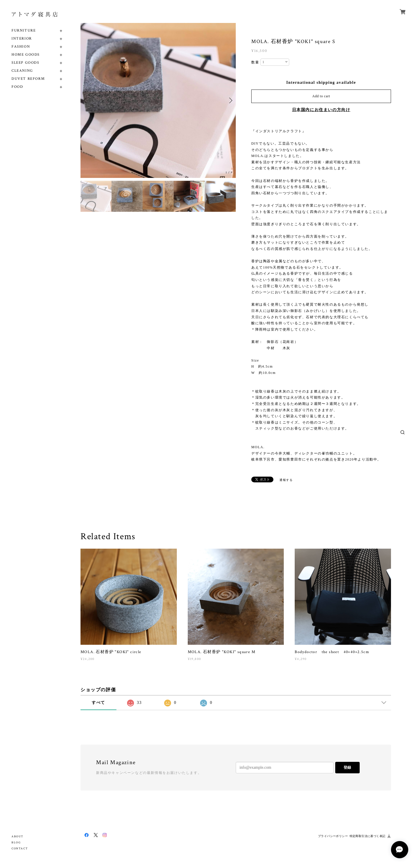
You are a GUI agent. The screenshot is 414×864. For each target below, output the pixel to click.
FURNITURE (24, 30)
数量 (255, 62)
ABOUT (18, 836)
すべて (98, 702)
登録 (347, 767)
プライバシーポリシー (333, 836)
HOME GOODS (26, 55)
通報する (286, 479)
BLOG (16, 842)
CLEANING (22, 71)
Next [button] (230, 100)
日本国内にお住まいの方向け (321, 110)
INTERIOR (22, 38)
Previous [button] (86, 100)
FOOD (17, 87)
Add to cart (321, 96)
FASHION (21, 46)
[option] (158, 100)
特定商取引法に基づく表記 (368, 836)
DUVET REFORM (28, 79)
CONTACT (20, 849)
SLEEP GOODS (25, 63)
